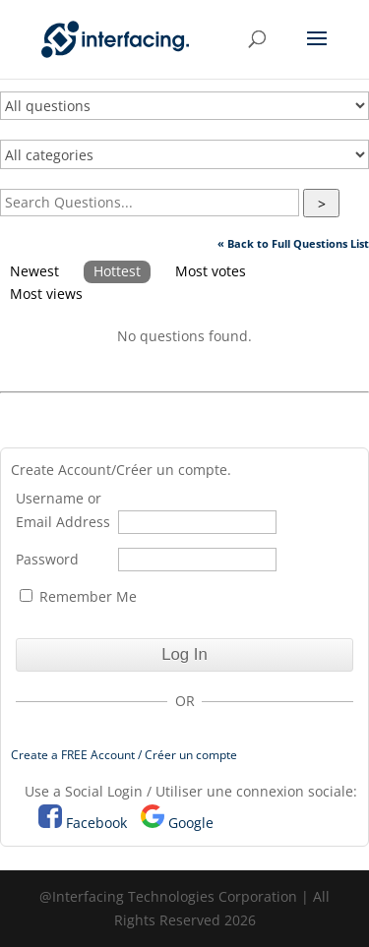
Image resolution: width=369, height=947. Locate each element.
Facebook (96, 822)
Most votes (210, 271)
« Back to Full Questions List (293, 243)
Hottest (117, 271)
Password (47, 559)
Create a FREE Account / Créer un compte (124, 754)
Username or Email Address (63, 510)
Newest (34, 271)
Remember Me (78, 596)
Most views (46, 293)
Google (191, 822)
